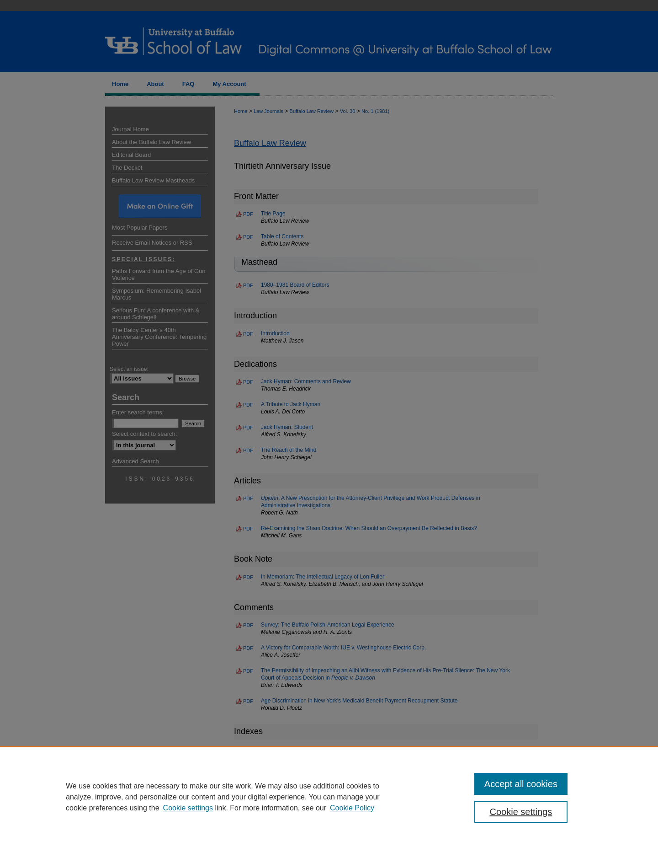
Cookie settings (188, 808)
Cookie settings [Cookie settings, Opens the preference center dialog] (521, 812)
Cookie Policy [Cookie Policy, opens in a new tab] (352, 808)
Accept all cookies (520, 784)
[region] (329, 796)
